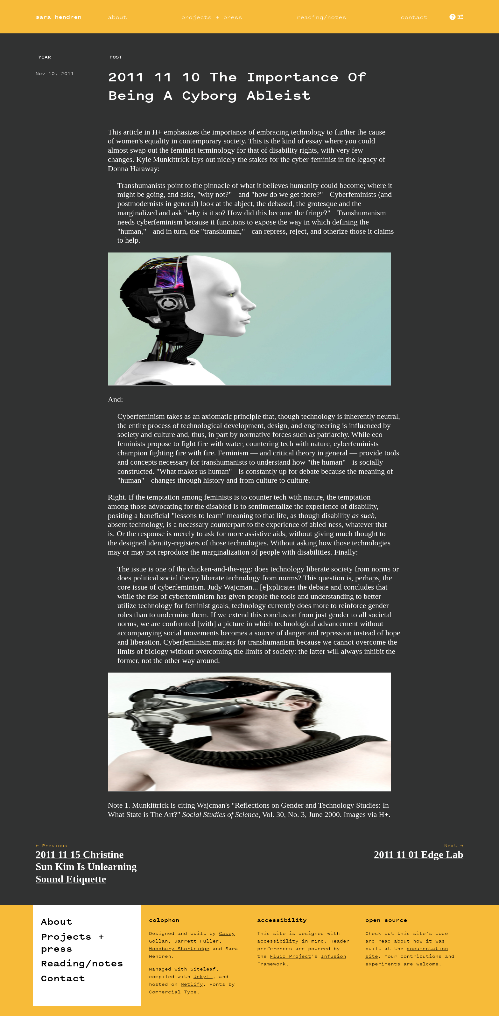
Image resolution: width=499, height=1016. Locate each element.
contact (414, 17)
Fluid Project (290, 956)
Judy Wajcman (229, 587)
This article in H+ (135, 132)
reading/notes (321, 17)
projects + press (211, 17)
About (57, 921)
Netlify (192, 984)
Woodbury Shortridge (179, 948)
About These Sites (452, 17)
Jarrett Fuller (196, 940)
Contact (63, 978)
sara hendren (58, 17)
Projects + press (72, 942)
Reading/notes (82, 963)
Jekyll (203, 976)
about (117, 17)
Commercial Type (173, 991)
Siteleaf (203, 968)
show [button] (460, 17)
